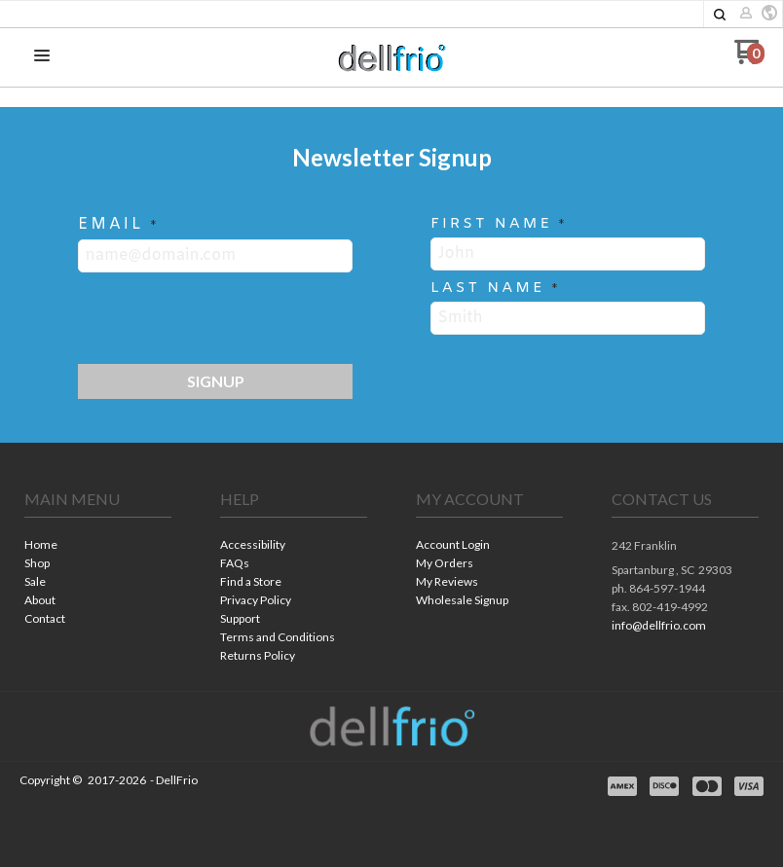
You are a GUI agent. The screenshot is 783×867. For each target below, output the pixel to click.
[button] (719, 14)
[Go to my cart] (749, 59)
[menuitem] (97, 546)
